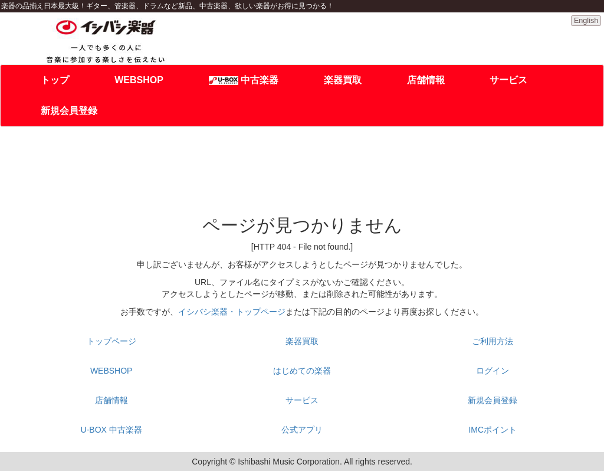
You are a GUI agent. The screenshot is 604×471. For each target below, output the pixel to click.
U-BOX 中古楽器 (111, 429)
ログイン (492, 370)
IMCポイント (492, 429)
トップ (55, 80)
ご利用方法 (492, 341)
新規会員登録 (69, 111)
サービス (508, 80)
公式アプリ (302, 429)
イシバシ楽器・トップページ (231, 311)
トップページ (111, 341)
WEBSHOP (138, 80)
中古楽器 (243, 80)
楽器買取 (343, 80)
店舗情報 (426, 80)
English (586, 21)
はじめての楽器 (302, 370)
